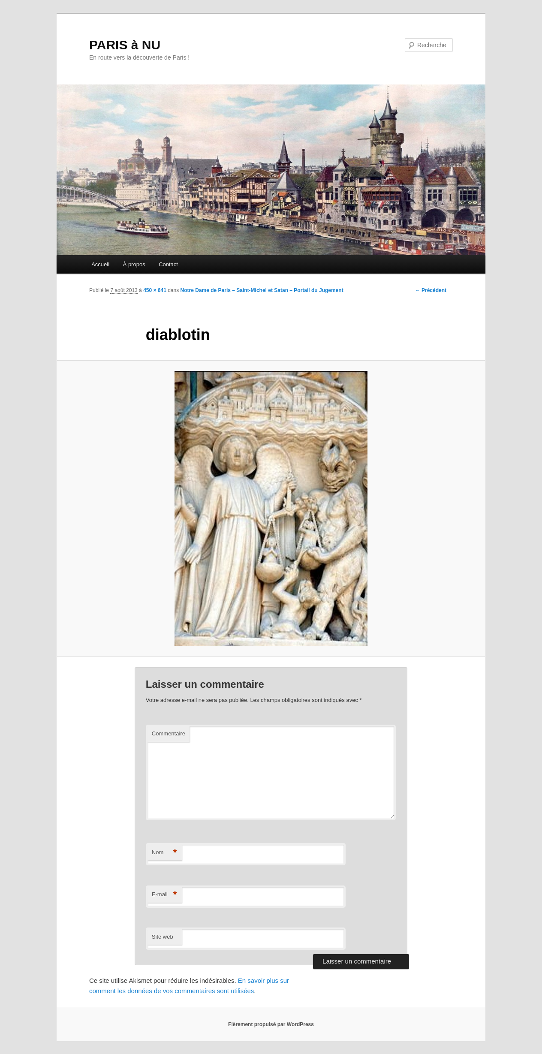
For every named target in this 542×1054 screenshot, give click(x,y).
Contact (168, 264)
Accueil (100, 264)
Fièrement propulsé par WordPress (271, 1024)
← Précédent (430, 290)
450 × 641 (154, 290)
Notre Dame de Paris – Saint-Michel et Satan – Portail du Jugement (262, 290)
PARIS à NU (124, 45)
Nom (164, 852)
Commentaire (168, 733)
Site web (162, 937)
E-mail (164, 894)
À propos (134, 264)
